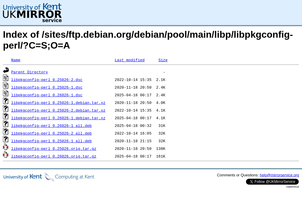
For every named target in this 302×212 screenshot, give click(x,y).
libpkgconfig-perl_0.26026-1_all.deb (51, 125)
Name (15, 59)
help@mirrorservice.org (279, 175)
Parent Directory (29, 71)
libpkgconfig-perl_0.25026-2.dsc (47, 79)
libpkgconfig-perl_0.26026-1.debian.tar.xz (58, 117)
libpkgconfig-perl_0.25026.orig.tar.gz (53, 148)
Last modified (130, 59)
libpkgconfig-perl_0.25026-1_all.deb (51, 140)
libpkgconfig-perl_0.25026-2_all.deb (51, 133)
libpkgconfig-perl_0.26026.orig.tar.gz (53, 156)
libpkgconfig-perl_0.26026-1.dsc (47, 94)
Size (163, 59)
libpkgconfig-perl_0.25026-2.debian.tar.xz (58, 110)
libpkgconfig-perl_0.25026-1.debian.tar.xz (58, 102)
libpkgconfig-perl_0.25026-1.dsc (47, 87)
